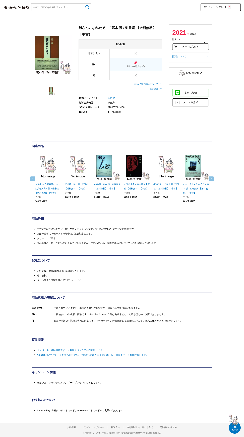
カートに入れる (186, 46)
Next (209, 179)
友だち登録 (190, 92)
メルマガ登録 (190, 102)
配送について (190, 56)
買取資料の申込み (168, 427)
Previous (35, 179)
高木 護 (111, 98)
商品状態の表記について (148, 84)
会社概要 (71, 427)
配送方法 (115, 427)
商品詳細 (156, 89)
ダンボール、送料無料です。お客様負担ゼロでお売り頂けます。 (71, 350)
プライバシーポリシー (93, 427)
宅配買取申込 (194, 73)
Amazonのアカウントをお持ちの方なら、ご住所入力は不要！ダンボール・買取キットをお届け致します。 (92, 354)
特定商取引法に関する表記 (140, 427)
